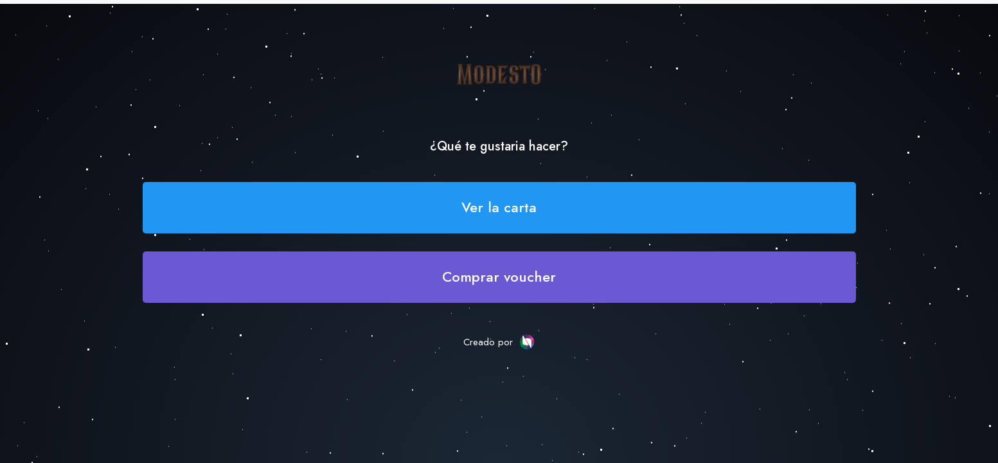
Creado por (499, 342)
